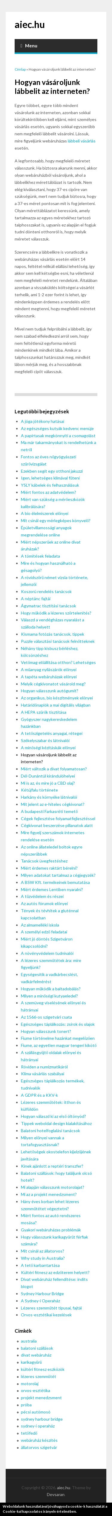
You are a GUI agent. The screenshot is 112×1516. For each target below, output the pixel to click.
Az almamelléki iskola (40, 924)
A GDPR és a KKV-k (39, 1095)
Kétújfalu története (39, 789)
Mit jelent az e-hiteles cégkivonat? (53, 804)
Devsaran (56, 1494)
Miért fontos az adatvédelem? (48, 492)
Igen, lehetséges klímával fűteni (50, 477)
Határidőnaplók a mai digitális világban (55, 704)
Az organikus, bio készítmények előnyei (57, 697)
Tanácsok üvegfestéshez (44, 860)
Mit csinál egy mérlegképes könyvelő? (55, 520)
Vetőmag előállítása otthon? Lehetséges (58, 662)
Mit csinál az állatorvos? (42, 1250)
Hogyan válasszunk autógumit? (49, 690)
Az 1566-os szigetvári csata (46, 1017)
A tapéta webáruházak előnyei (49, 676)
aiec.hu (30, 24)
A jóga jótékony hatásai (42, 421)
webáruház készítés (39, 1440)
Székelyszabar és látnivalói (45, 740)
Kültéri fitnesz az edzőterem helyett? (55, 1272)
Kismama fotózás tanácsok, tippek (52, 634)
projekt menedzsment (41, 1397)
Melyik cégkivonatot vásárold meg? (53, 683)
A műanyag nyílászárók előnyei (48, 669)
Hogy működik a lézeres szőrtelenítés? (56, 612)
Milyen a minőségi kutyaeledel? (49, 995)
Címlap (20, 69)
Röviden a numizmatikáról (44, 1066)
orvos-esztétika (35, 1390)
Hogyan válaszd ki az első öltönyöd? (53, 1116)
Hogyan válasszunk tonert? (46, 1031)
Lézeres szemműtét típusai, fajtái (51, 1307)
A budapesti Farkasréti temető (49, 811)
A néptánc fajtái (35, 598)
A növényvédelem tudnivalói (47, 953)
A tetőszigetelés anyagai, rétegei (51, 733)
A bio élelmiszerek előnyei (44, 513)
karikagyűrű (31, 1362)
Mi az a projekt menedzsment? (49, 1194)
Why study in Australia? (43, 1258)
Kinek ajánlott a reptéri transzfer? (52, 1166)
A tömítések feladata (40, 555)
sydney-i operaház (38, 1425)
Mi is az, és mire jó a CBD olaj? (48, 783)
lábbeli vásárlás (82, 140)
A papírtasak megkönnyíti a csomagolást (58, 435)
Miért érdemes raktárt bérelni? (49, 868)
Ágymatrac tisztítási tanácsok (48, 605)
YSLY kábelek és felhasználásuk (50, 485)
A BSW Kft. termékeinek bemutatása (55, 882)
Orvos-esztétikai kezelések (46, 1314)
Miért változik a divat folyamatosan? (54, 768)
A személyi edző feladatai (44, 931)
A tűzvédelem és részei (42, 896)
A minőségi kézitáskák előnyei (48, 747)
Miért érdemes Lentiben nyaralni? (52, 889)
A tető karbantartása (40, 1265)
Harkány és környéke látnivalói (49, 797)
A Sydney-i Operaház (40, 1300)
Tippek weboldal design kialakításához (56, 1123)
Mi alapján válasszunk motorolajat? (52, 1187)
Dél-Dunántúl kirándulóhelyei (48, 775)
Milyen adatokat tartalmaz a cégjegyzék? (58, 875)
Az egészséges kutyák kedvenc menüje (57, 428)
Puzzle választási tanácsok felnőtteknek (58, 641)
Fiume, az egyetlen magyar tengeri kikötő (58, 1045)
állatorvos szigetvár (39, 1447)
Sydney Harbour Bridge (42, 1293)
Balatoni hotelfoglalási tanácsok (50, 1130)
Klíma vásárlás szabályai (42, 1073)
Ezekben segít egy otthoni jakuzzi (52, 471)
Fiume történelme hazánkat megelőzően (58, 1038)
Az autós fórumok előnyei (44, 903)
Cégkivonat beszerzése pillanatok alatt (57, 825)
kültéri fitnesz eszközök (43, 1369)
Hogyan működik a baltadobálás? (51, 988)
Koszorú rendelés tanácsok (46, 591)
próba (26, 1404)
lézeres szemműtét (38, 1376)
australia (29, 1340)
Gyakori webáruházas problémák (51, 1229)
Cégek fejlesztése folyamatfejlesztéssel (58, 818)
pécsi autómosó (35, 1411)
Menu (29, 45)
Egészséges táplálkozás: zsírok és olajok (58, 1024)
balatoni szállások (37, 1348)
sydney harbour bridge (42, 1419)
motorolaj (30, 1383)
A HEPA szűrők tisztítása (43, 712)
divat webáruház (36, 1354)
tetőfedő (29, 1433)
